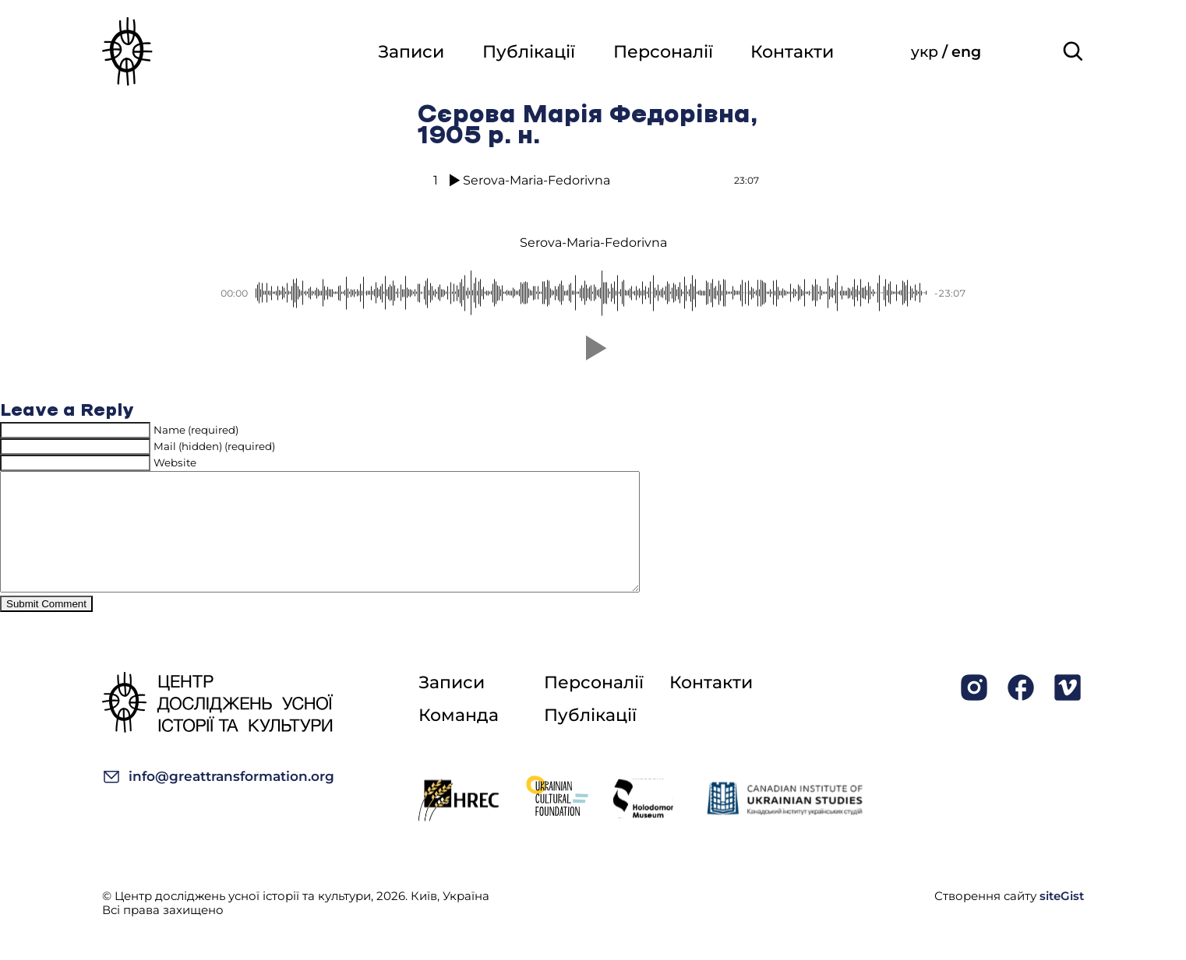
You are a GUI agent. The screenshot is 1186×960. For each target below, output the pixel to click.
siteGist (1062, 919)
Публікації (526, 52)
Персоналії (661, 52)
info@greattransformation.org (218, 800)
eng (966, 53)
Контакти (792, 52)
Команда (458, 738)
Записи (408, 52)
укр (926, 53)
